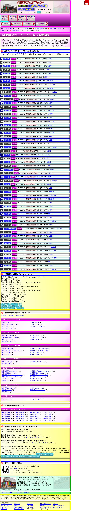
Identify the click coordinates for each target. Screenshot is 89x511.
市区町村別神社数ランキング (9, 304)
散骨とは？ (17, 504)
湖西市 (35, 339)
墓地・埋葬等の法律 (58, 505)
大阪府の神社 (34, 418)
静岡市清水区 (11, 350)
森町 (6, 392)
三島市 (6, 390)
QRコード (16, 468)
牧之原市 (8, 388)
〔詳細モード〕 (5, 54)
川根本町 (10, 337)
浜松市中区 (10, 373)
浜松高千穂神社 (9, 228)
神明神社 (7, 114)
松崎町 (36, 388)
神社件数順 (20, 315)
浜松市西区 (38, 373)
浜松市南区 (11, 377)
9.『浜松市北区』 (28, 24)
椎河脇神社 (8, 173)
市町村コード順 (12, 315)
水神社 (6, 151)
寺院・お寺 (4, 509)
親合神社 (7, 144)
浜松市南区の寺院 (55, 28)
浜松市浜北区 (12, 375)
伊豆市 (34, 322)
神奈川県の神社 (34, 412)
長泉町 (9, 362)
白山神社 (7, 192)
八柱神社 (7, 203)
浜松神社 (7, 232)
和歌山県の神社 (20, 420)
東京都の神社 (20, 412)
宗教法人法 (30, 504)
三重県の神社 (48, 416)
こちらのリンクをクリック (33, 437)
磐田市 (6, 326)
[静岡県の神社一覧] (21, 54)
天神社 (6, 177)
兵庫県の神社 (48, 418)
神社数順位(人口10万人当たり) (10, 306)
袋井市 (7, 378)
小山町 (8, 328)
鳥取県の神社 (34, 420)
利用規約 (26, 492)
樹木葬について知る (6, 504)
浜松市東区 (39, 375)
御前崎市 (36, 326)
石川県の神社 (20, 414)
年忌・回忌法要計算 (45, 507)
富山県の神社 (6, 414)
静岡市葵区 (39, 348)
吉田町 (36, 399)
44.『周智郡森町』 (41, 24)
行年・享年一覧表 (19, 509)
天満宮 (6, 184)
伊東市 (35, 324)
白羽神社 (7, 188)
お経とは (55, 504)
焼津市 (6, 399)
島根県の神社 (48, 420)
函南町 (36, 337)
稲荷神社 (6, 59)
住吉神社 (7, 103)
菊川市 (7, 339)
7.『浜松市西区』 (17, 24)
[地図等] (49, 58)
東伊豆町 (38, 377)
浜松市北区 (10, 371)
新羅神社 (7, 110)
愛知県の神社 (34, 416)
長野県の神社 (6, 416)
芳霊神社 (7, 236)
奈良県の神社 (6, 420)
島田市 (6, 352)
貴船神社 (6, 73)
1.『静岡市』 (6, 24)
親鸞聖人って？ (44, 505)
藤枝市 (35, 378)
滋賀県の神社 (6, 418)
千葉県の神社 (6, 412)
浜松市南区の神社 (32, 30)
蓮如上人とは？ (5, 507)
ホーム (39, 12)
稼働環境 (19, 492)
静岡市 (7, 348)
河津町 (36, 335)
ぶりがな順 (3, 315)
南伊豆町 (38, 390)
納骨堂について (18, 505)
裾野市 (35, 354)
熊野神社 (6, 84)
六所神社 (7, 240)
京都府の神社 (20, 418)
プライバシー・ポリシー (7, 492)
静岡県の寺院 (39, 28)
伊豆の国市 (9, 324)
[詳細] (14, 58)
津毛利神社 (8, 169)
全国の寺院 (24, 28)
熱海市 (6, 322)
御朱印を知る (4, 505)
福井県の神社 (34, 414)
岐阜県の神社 (20, 416)
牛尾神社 (6, 81)
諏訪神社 (7, 147)
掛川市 (7, 335)
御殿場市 (8, 341)
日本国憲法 (30, 507)
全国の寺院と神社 (7, 28)
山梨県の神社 (48, 414)
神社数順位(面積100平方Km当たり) (11, 308)
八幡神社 (7, 221)
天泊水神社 (8, 181)
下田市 (6, 354)
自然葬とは (30, 505)
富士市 (6, 380)
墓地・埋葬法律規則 (45, 504)
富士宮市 (36, 380)
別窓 (20, 304)
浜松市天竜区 (41, 371)
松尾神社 (7, 107)
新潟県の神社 (48, 412)
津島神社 (7, 166)
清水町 (36, 352)
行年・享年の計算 (19, 507)
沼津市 (6, 363)
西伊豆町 (37, 362)
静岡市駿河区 (40, 350)
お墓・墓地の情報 (58, 507)
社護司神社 (8, 99)
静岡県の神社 (16, 30)
